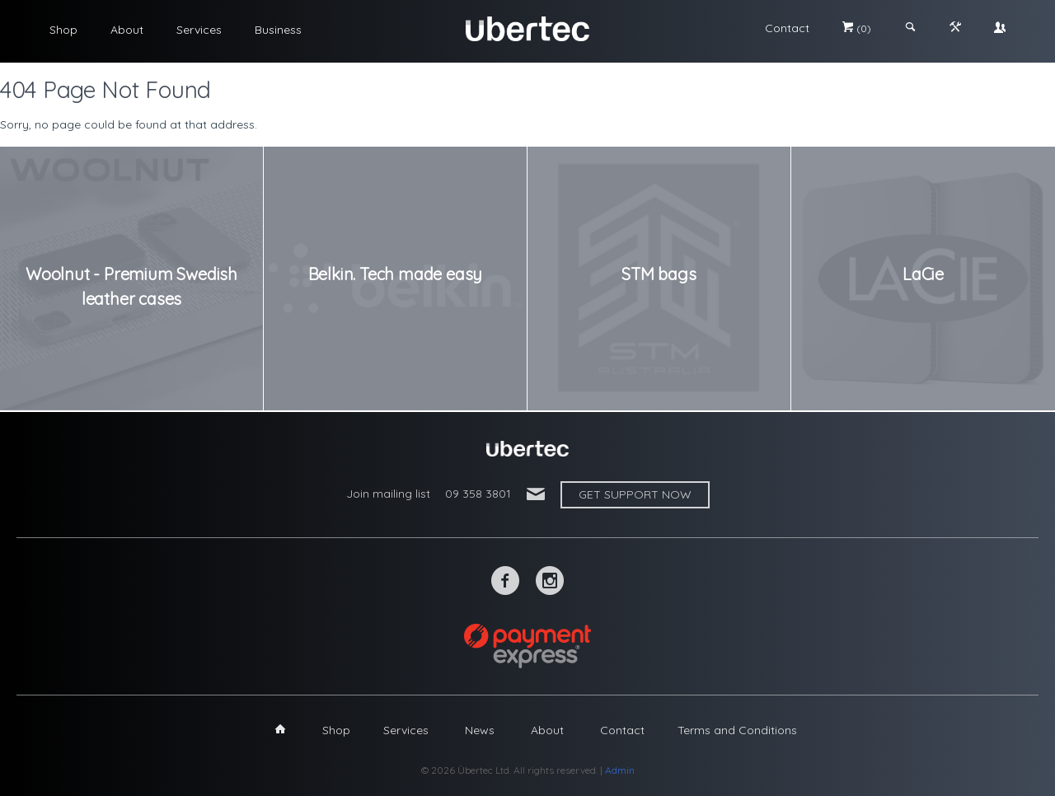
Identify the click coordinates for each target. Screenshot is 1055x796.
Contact (787, 28)
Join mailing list (388, 493)
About (126, 29)
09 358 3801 (478, 493)
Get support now (635, 494)
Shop (63, 29)
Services (199, 29)
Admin (620, 770)
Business (278, 29)
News (480, 730)
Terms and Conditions (737, 730)
